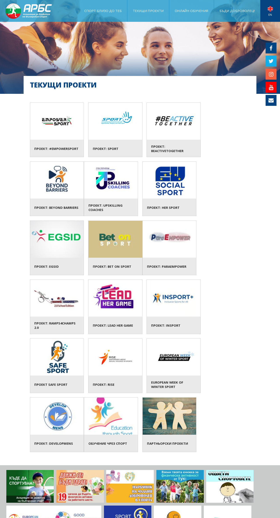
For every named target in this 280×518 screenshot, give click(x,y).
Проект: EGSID (168, 189)
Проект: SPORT (112, 130)
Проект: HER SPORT (112, 189)
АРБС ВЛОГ (219, 493)
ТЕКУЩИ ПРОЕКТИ (148, 11)
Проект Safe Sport (55, 307)
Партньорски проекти (112, 366)
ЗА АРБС (205, 486)
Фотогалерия (224, 486)
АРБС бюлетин (263, 493)
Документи (240, 493)
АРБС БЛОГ (201, 493)
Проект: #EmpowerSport (55, 130)
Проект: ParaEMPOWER (55, 248)
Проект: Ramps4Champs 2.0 (112, 248)
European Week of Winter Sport (168, 307)
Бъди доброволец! (237, 11)
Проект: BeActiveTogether (168, 130)
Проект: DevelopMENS (224, 307)
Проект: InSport (224, 248)
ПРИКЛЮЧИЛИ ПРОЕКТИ (256, 486)
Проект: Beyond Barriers (224, 130)
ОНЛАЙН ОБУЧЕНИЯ (191, 11)
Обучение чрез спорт (55, 366)
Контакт (267, 499)
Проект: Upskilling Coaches (55, 189)
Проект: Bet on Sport (224, 189)
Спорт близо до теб (103, 11)
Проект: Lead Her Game (168, 248)
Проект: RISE (112, 307)
